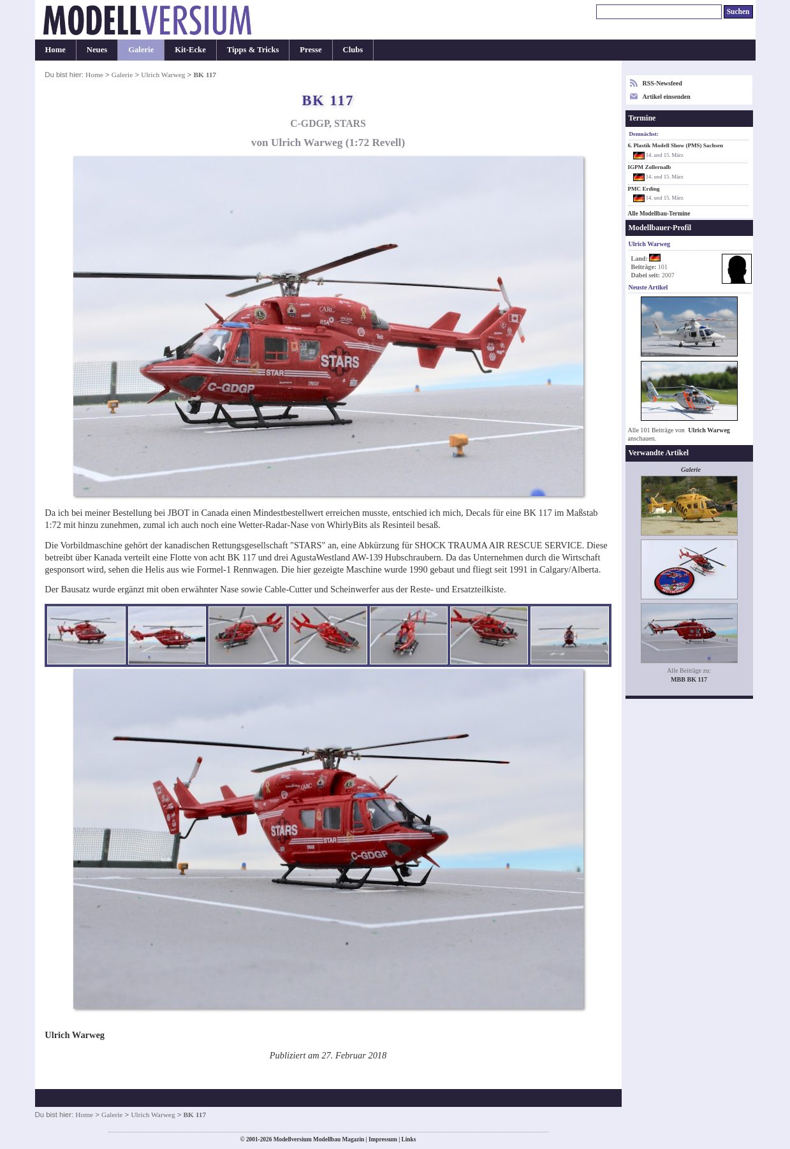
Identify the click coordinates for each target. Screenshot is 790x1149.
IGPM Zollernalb (649, 167)
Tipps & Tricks (253, 49)
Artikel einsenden (667, 96)
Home (55, 49)
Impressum (383, 1139)
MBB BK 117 (689, 679)
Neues (97, 49)
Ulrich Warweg (163, 74)
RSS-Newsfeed (662, 83)
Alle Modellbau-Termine (659, 213)
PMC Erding (644, 189)
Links (409, 1139)
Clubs (353, 49)
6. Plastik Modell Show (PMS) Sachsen (676, 145)
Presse (310, 49)
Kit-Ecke (190, 49)
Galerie (141, 49)
